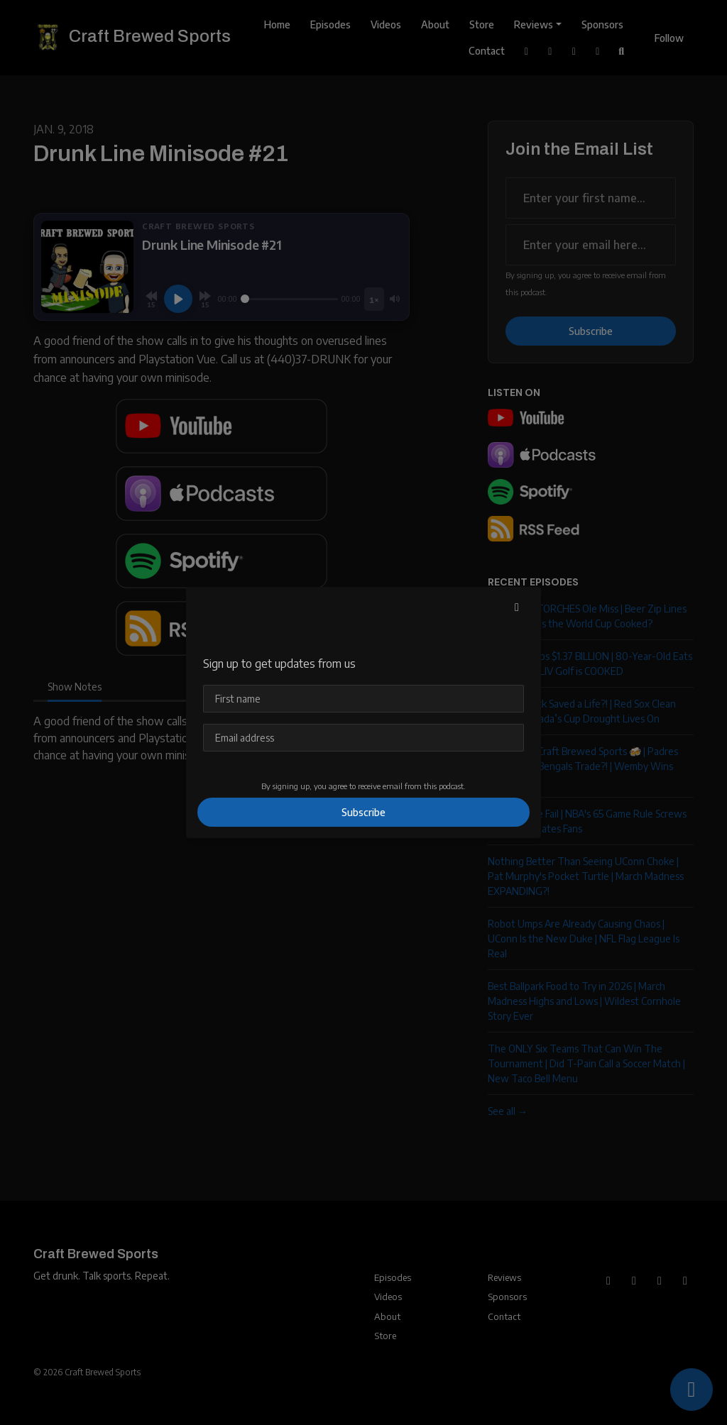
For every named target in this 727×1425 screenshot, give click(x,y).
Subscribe (363, 812)
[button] (517, 606)
